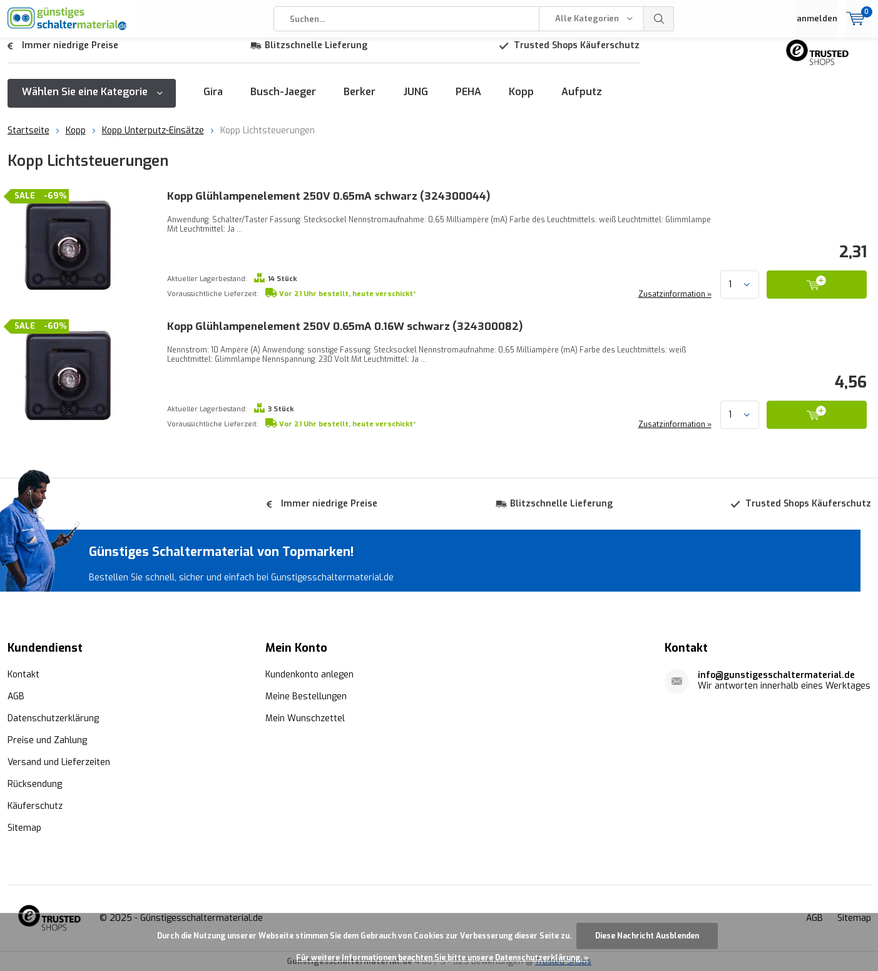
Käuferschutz (35, 805)
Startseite (28, 140)
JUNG (415, 101)
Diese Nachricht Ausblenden (647, 936)
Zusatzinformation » (674, 304)
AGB (16, 696)
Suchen (659, 18)
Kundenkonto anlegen (309, 674)
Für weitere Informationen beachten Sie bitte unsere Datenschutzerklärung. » (442, 958)
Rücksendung (35, 783)
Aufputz (581, 101)
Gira (213, 101)
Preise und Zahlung (47, 740)
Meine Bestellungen (306, 696)
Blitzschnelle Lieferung (316, 55)
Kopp (521, 101)
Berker (359, 101)
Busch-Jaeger (283, 101)
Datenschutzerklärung (53, 718)
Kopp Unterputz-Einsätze (153, 140)
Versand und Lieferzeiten (59, 762)
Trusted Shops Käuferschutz (577, 55)
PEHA (468, 101)
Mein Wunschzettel (305, 718)
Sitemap (24, 827)
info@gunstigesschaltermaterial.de (776, 674)
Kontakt (23, 674)
